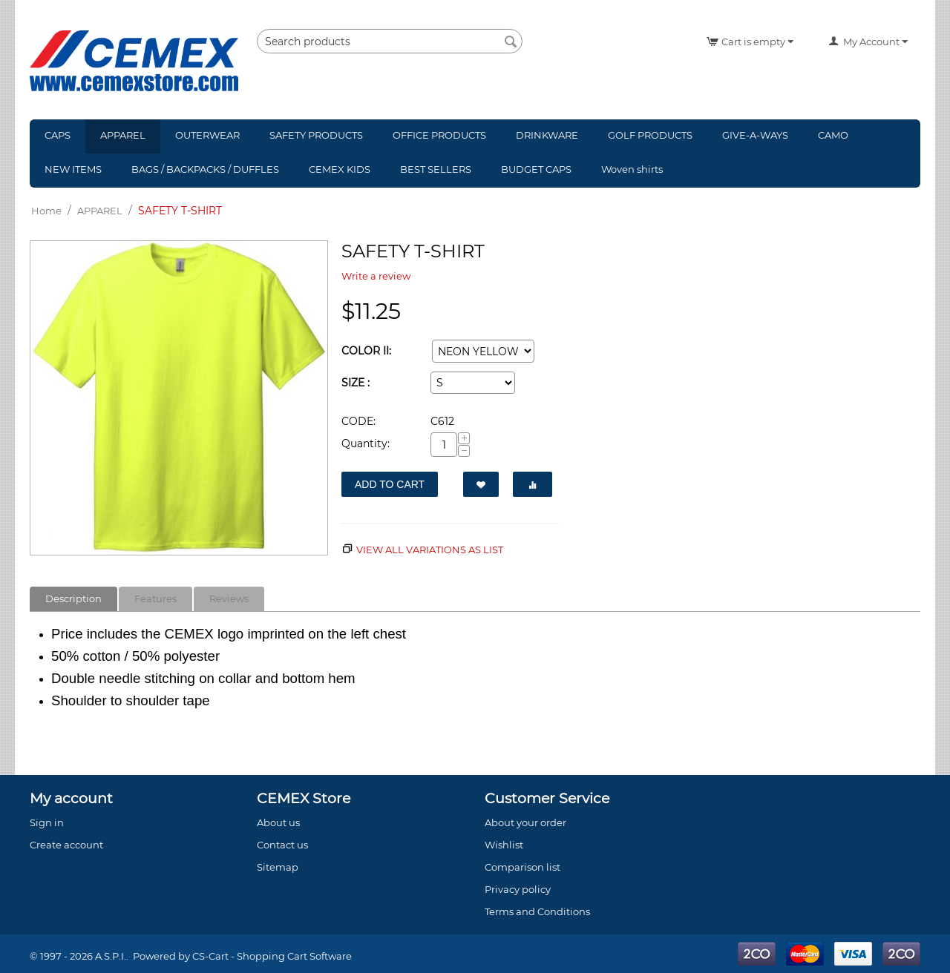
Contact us (282, 845)
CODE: (358, 421)
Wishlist (504, 845)
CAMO (833, 135)
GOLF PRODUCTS (650, 135)
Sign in (47, 822)
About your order (525, 822)
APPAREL (122, 135)
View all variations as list (429, 549)
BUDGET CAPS (536, 169)
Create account (66, 845)
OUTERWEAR (207, 135)
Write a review (375, 276)
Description (73, 598)
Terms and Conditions (537, 911)
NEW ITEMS (73, 169)
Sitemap (277, 867)
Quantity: (365, 443)
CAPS (58, 135)
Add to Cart (390, 484)
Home (46, 211)
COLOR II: (366, 350)
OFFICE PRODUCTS (439, 135)
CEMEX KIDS (339, 169)
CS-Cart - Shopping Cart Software (272, 956)
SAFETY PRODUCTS (316, 135)
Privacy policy (518, 889)
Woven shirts (632, 169)
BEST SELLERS (435, 169)
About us (278, 822)
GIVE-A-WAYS (755, 135)
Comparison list (522, 867)
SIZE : (355, 382)
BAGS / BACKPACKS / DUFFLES (205, 169)
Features (155, 598)
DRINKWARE (547, 135)
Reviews (229, 598)
